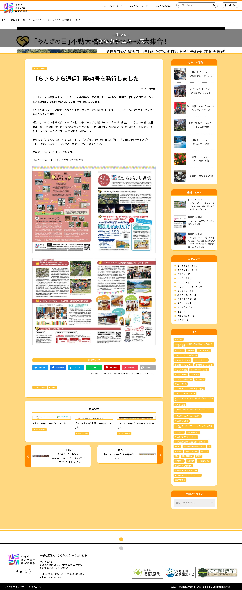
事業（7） (182, 311)
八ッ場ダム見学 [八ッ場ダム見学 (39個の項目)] (193, 432)
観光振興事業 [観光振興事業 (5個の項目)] (187, 456)
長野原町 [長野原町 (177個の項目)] (190, 461)
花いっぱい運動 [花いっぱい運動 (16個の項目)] (191, 451)
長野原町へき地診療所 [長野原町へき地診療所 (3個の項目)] (183, 465)
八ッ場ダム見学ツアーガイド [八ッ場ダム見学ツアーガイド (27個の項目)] (186, 437)
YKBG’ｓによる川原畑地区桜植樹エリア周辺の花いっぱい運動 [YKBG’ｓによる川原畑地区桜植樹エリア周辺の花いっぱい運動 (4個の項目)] (193, 345)
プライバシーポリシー (13, 586)
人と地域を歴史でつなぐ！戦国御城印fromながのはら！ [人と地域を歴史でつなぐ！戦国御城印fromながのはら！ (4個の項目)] (194, 399)
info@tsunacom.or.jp (51, 576)
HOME (4, 20)
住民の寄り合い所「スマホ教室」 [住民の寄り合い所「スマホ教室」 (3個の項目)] (187, 416)
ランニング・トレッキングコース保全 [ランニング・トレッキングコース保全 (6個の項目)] (189, 388)
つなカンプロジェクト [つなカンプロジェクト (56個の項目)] (183, 365)
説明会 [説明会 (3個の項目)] (198, 456)
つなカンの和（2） (186, 278)
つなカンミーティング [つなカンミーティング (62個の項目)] (204, 365)
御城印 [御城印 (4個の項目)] (177, 446)
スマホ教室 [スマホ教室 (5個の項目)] (200, 379)
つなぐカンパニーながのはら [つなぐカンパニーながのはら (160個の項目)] (186, 355)
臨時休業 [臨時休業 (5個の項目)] (178, 451)
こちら (56, 160)
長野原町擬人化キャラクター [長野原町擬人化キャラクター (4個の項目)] (186, 470)
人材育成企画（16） (186, 315)
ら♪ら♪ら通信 (34, 20)
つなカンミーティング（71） (190, 290)
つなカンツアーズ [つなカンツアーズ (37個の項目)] (200, 360)
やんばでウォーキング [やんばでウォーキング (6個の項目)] (199, 369)
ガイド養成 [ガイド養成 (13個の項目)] (195, 374)
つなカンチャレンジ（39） (189, 282)
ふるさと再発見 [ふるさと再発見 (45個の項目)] (181, 369)
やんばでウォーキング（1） (190, 265)
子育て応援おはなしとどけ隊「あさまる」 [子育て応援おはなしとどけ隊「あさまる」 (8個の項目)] (191, 442)
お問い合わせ (34, 586)
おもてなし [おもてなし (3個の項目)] (179, 350)
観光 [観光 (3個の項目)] (176, 456)
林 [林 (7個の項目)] (209, 446)
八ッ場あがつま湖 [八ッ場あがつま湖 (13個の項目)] (181, 421)
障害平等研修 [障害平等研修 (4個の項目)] (180, 480)
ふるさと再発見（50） (187, 294)
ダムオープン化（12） (187, 303)
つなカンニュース (17, 20)
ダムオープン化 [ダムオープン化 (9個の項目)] (181, 384)
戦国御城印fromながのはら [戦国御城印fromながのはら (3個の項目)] (194, 446)
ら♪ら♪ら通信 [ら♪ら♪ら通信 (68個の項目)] (181, 374)
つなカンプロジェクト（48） (190, 286)
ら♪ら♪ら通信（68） (187, 299)
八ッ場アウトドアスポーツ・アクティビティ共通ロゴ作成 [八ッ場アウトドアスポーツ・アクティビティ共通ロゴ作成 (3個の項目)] (193, 426)
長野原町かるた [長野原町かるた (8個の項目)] (204, 461)
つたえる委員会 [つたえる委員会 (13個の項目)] (204, 350)
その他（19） (183, 320)
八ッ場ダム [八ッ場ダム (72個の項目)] (179, 432)
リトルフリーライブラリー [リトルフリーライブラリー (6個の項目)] (185, 393)
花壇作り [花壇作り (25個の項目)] (204, 451)
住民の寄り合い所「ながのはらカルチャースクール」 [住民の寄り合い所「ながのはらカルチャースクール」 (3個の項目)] (193, 410)
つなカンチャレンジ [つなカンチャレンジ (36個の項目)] (182, 360)
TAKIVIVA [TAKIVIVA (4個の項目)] (178, 339)
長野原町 (52, 387)
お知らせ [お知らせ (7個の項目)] (190, 350)
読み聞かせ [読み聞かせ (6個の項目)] (179, 461)
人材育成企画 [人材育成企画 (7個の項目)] (180, 405)
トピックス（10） (185, 307)
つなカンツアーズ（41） (188, 269)
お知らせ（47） (184, 274)
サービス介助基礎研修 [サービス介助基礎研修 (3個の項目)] (183, 379)
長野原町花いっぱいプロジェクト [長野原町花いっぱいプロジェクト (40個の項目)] (187, 475)
